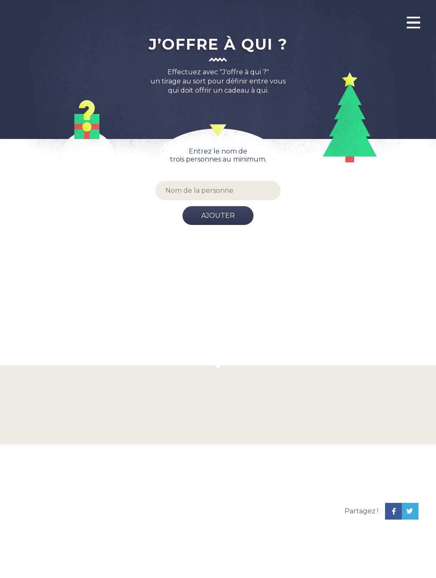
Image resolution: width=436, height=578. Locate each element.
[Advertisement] (218, 302)
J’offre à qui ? (218, 44)
